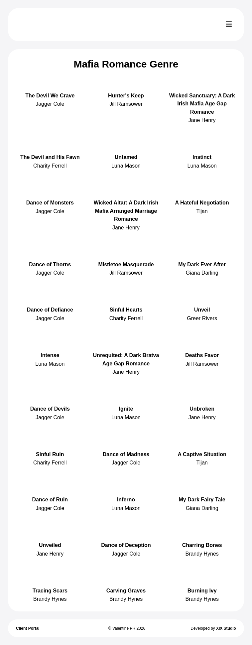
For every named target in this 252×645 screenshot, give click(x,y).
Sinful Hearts (126, 310)
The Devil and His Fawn (50, 157)
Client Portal (28, 628)
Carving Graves (126, 590)
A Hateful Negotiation (202, 202)
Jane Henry (202, 120)
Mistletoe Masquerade (126, 264)
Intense (50, 355)
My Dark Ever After (202, 264)
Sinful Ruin (50, 454)
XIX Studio (226, 628)
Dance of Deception (126, 545)
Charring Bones (202, 545)
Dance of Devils (50, 409)
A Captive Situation (202, 454)
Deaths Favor (202, 355)
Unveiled (50, 545)
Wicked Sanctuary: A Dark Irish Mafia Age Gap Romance (202, 104)
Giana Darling (202, 273)
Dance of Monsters (50, 202)
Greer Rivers (202, 318)
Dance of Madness (126, 454)
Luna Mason (126, 166)
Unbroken (201, 409)
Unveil (202, 310)
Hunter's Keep (126, 95)
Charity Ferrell (49, 166)
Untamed (126, 157)
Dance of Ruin (50, 499)
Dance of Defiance (50, 310)
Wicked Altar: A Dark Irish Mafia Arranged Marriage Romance (126, 211)
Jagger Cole (50, 104)
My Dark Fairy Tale (202, 499)
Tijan (202, 211)
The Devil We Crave (49, 95)
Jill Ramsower (126, 104)
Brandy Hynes (202, 554)
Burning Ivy (202, 590)
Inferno (126, 499)
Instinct (201, 157)
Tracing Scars (50, 590)
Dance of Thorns (50, 264)
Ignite (126, 409)
